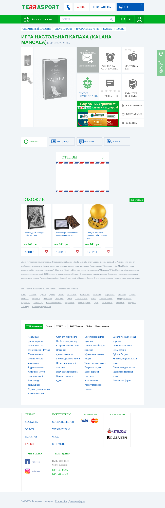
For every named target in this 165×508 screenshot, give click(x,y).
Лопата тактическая (123, 345)
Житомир (59, 298)
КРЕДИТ (29, 444)
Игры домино (119, 350)
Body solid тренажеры (67, 372)
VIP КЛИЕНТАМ (61, 429)
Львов (61, 294)
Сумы (69, 298)
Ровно (93, 298)
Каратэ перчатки (36, 393)
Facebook (32, 461)
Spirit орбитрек (120, 354)
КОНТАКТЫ (58, 444)
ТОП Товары (76, 326)
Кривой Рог (84, 294)
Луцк (96, 302)
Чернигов (36, 298)
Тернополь (69, 302)
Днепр (52, 294)
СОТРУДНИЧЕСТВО (63, 422)
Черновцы (25, 302)
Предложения (102, 326)
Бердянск (132, 302)
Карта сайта (61, 501)
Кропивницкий (105, 298)
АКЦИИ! (81, 7)
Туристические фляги (95, 363)
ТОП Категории (34, 326)
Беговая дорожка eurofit (68, 358)
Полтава (24, 298)
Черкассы (48, 298)
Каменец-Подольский (41, 306)
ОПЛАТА (30, 429)
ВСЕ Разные (137, 200)
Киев (23, 294)
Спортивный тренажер (67, 345)
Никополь (120, 302)
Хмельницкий (81, 298)
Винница (121, 294)
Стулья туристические (39, 389)
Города (49, 326)
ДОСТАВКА (31, 422)
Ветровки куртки (93, 367)
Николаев (97, 294)
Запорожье (71, 294)
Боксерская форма (122, 380)
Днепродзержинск (124, 298)
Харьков (32, 294)
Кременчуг (38, 302)
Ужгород (25, 306)
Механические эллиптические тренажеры (35, 358)
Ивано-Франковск (53, 302)
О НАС (55, 436)
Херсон (132, 294)
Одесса (43, 294)
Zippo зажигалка (36, 367)
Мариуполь (109, 294)
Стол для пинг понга (66, 337)
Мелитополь (107, 302)
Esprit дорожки (92, 372)
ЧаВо (89, 326)
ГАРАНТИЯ (31, 436)
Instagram (32, 471)
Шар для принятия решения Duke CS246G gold (97, 235)
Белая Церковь (84, 302)
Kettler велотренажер (66, 341)
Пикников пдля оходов (124, 367)
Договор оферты (76, 501)
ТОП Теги (61, 326)
